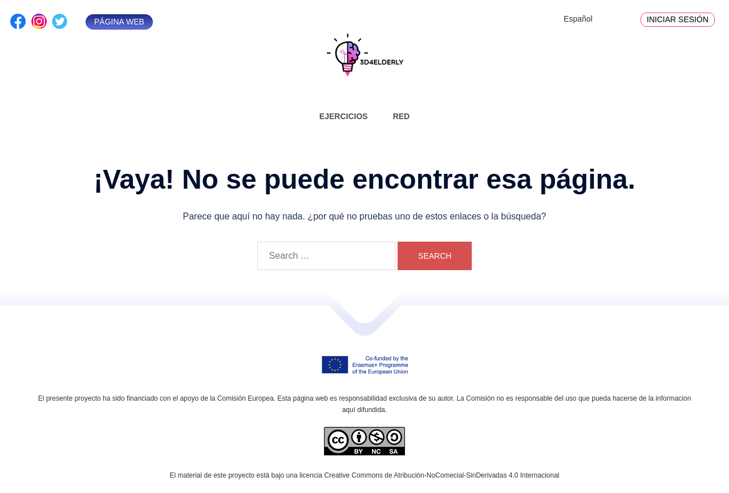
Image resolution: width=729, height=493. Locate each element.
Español (578, 18)
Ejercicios (343, 116)
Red (401, 116)
